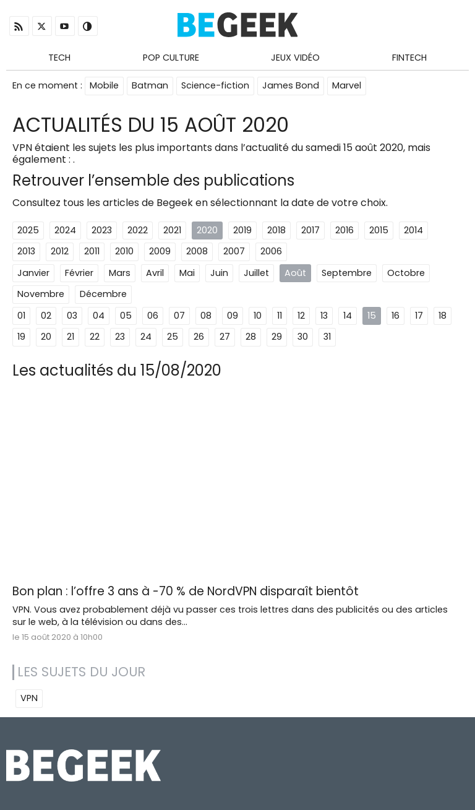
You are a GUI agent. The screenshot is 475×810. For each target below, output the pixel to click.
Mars (120, 273)
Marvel (346, 85)
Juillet (256, 273)
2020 (207, 230)
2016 (344, 230)
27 (225, 336)
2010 (124, 251)
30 (302, 336)
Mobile (104, 85)
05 (126, 315)
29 (277, 336)
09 (232, 315)
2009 (160, 251)
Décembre (103, 294)
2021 (172, 230)
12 (301, 315)
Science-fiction (215, 85)
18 (443, 315)
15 (371, 315)
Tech (59, 57)
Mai (187, 273)
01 (21, 315)
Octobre (406, 273)
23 (120, 336)
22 (95, 336)
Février (79, 273)
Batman (150, 85)
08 (206, 315)
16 (396, 315)
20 (46, 336)
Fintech (409, 57)
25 (172, 336)
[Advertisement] (237, 486)
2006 (271, 251)
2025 (28, 230)
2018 (276, 230)
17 (419, 315)
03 (72, 315)
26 (199, 336)
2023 (102, 230)
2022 (137, 230)
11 (279, 315)
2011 (92, 251)
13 (324, 315)
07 (179, 315)
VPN (29, 698)
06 (152, 315)
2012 (60, 251)
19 (21, 336)
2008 (197, 251)
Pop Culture (171, 57)
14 (347, 315)
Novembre (40, 294)
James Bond (290, 85)
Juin (219, 273)
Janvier (33, 273)
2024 (65, 230)
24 (146, 336)
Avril (155, 273)
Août (295, 273)
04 (99, 315)
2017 (310, 230)
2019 (242, 230)
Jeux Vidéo (295, 57)
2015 (378, 230)
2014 (413, 230)
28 (251, 336)
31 (327, 336)
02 (46, 315)
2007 (234, 251)
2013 (26, 251)
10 (258, 315)
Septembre (347, 273)
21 (70, 336)
